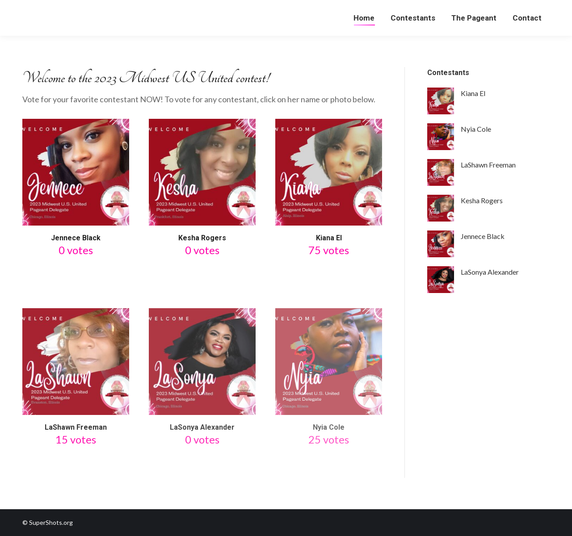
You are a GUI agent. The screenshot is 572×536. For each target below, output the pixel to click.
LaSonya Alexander (202, 427)
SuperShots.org (51, 522)
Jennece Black (76, 238)
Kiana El (329, 238)
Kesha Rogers (202, 238)
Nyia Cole (329, 427)
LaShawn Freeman (76, 427)
